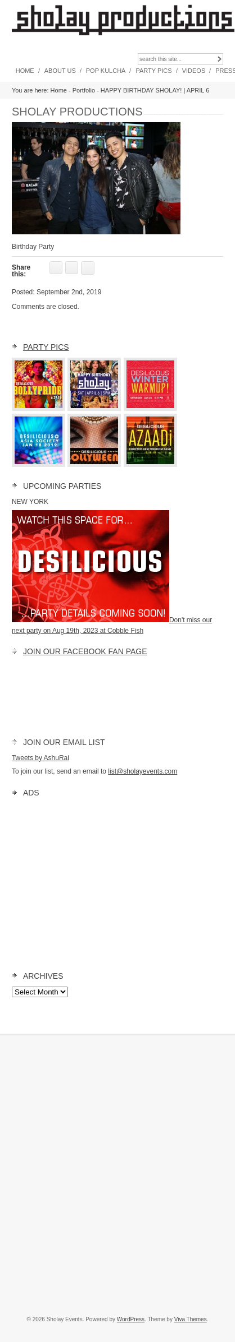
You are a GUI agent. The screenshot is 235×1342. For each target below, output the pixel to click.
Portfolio (84, 90)
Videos (194, 70)
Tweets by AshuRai (40, 758)
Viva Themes (190, 1319)
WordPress (130, 1319)
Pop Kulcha (106, 70)
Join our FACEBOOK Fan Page (85, 651)
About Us (60, 70)
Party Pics (153, 70)
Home (25, 70)
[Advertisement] (117, 881)
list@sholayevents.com (142, 771)
